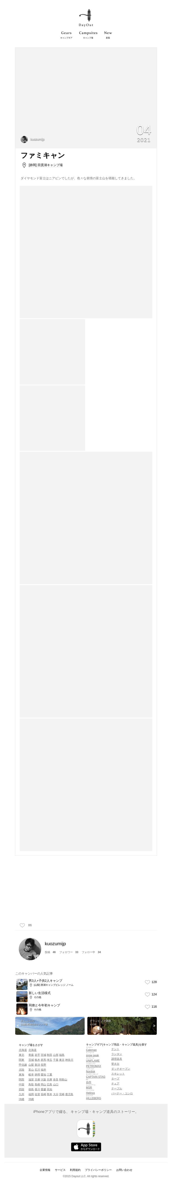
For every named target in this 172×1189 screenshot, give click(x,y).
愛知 (43, 1074)
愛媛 (43, 1089)
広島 (49, 1084)
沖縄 (21, 1099)
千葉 (55, 1059)
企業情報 (45, 1170)
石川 (37, 1069)
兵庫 (49, 1079)
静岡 (37, 1074)
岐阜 (31, 1074)
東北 (21, 1054)
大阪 (43, 1079)
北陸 (21, 1069)
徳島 (31, 1089)
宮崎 (61, 1094)
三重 (49, 1074)
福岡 (31, 1094)
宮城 (43, 1054)
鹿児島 (69, 1094)
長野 (43, 1064)
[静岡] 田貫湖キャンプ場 (46, 165)
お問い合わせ (124, 1170)
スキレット (118, 1073)
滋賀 (31, 1079)
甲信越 (23, 1064)
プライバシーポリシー (98, 1170)
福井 (43, 1069)
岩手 (37, 1054)
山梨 (31, 1064)
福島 (61, 1054)
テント (115, 1049)
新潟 (37, 1064)
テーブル (116, 1088)
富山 (31, 1069)
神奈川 (69, 1059)
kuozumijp (33, 139)
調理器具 (116, 1059)
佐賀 (37, 1094)
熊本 (49, 1094)
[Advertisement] (86, 890)
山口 (55, 1084)
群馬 (43, 1059)
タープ (115, 1078)
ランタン (116, 1054)
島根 (37, 1084)
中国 (21, 1084)
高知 (49, 1089)
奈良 (55, 1079)
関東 (21, 1059)
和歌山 (63, 1079)
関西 (21, 1079)
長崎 (43, 1094)
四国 (21, 1089)
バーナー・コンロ (122, 1093)
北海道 (23, 1050)
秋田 (49, 1054)
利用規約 (75, 1170)
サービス (60, 1170)
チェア (115, 1083)
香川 (37, 1089)
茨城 (31, 1059)
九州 (21, 1094)
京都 (37, 1079)
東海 (21, 1074)
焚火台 (115, 1063)
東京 (61, 1059)
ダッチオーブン (120, 1068)
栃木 (37, 1059)
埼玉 (49, 1059)
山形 (55, 1054)
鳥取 (31, 1084)
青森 (31, 1054)
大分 (55, 1094)
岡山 (43, 1084)
